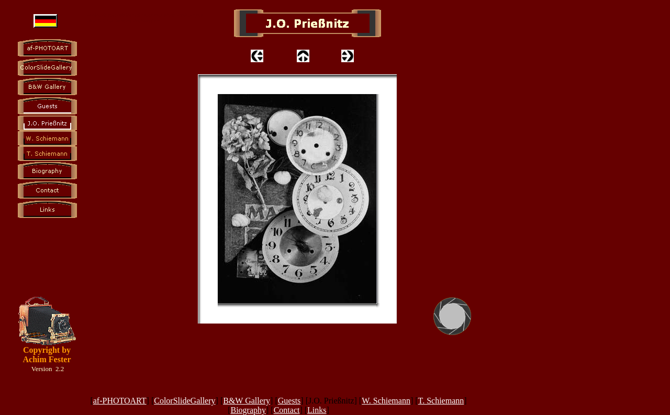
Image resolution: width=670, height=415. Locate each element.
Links (316, 410)
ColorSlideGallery (184, 400)
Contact (287, 410)
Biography (248, 410)
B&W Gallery (246, 400)
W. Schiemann (386, 400)
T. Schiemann (441, 400)
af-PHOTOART (120, 400)
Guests (289, 400)
